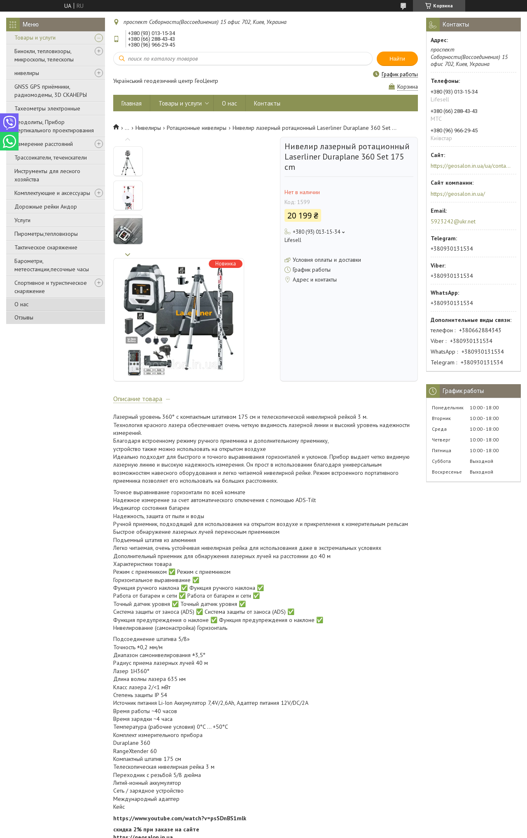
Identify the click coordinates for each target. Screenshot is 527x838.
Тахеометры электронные (47, 108)
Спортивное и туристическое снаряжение (50, 287)
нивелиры (26, 73)
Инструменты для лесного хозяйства (47, 175)
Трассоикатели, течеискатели (50, 157)
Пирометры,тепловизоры (46, 233)
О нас (21, 304)
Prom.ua (299, 822)
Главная (131, 103)
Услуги (22, 220)
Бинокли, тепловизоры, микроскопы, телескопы (44, 55)
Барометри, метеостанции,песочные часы (51, 265)
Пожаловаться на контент (275, 830)
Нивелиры (148, 127)
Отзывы (23, 317)
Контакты (267, 103)
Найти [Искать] (397, 59)
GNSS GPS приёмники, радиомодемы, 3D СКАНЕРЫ (50, 91)
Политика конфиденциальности (346, 830)
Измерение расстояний (43, 144)
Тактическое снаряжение (45, 247)
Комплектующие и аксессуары (52, 193)
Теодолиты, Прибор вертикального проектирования (54, 126)
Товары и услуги (35, 37)
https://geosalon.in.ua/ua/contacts (471, 165)
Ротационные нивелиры (196, 127)
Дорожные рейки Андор (45, 206)
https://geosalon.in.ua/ (458, 193)
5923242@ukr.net (453, 221)
